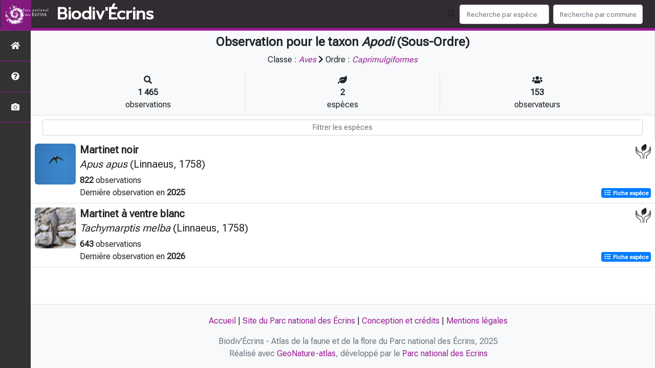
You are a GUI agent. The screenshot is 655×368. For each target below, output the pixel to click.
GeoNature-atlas (306, 353)
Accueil (222, 321)
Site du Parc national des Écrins (299, 321)
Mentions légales (477, 321)
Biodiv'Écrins (105, 14)
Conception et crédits (401, 321)
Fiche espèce (626, 193)
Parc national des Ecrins (445, 353)
